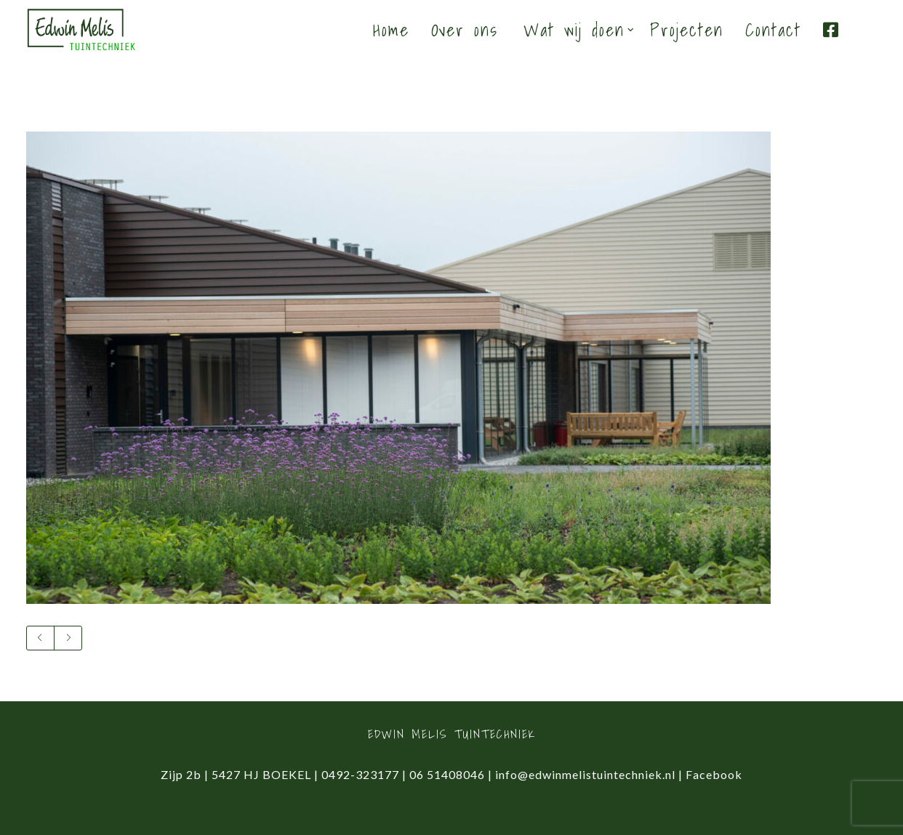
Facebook (714, 774)
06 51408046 (447, 774)
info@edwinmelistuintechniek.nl (585, 774)
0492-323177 (360, 774)
